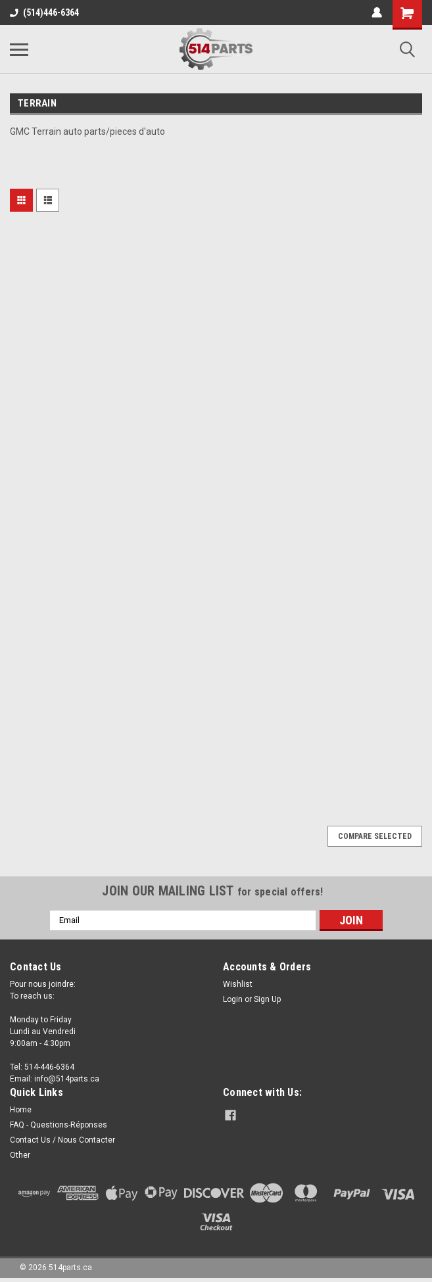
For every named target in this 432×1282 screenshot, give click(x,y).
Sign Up (267, 999)
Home (21, 1109)
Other (20, 1155)
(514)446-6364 (44, 12)
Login (233, 999)
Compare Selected (375, 836)
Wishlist (237, 984)
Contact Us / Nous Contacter (62, 1140)
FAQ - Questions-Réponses (58, 1124)
